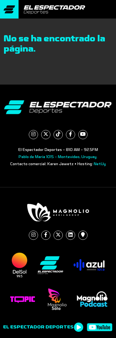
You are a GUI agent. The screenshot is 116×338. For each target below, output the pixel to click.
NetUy (100, 164)
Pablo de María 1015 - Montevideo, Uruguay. (58, 157)
